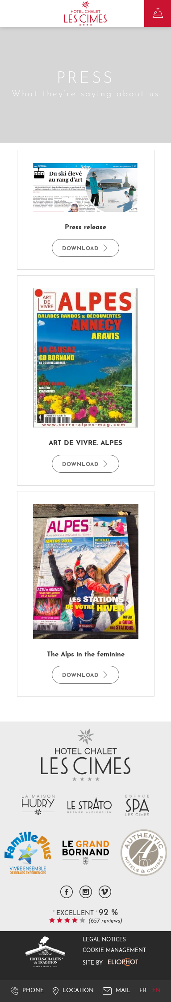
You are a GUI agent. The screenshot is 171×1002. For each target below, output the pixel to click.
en (156, 991)
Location (73, 991)
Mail (116, 991)
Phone (27, 991)
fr (144, 991)
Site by (110, 962)
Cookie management (114, 950)
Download (85, 248)
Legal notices (104, 940)
